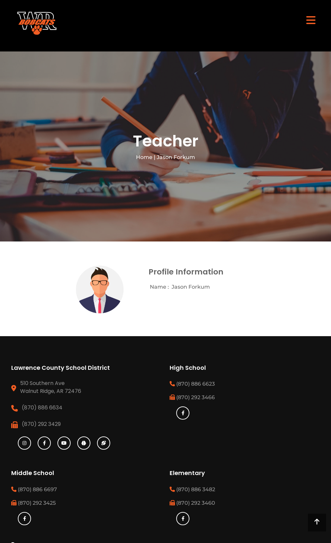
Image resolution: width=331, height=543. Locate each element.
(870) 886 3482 (192, 489)
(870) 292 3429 (41, 424)
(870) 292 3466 (192, 397)
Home (144, 157)
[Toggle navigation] (311, 19)
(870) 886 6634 (42, 407)
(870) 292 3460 (192, 503)
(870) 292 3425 (33, 503)
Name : (159, 287)
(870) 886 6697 (34, 489)
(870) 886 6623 (192, 384)
